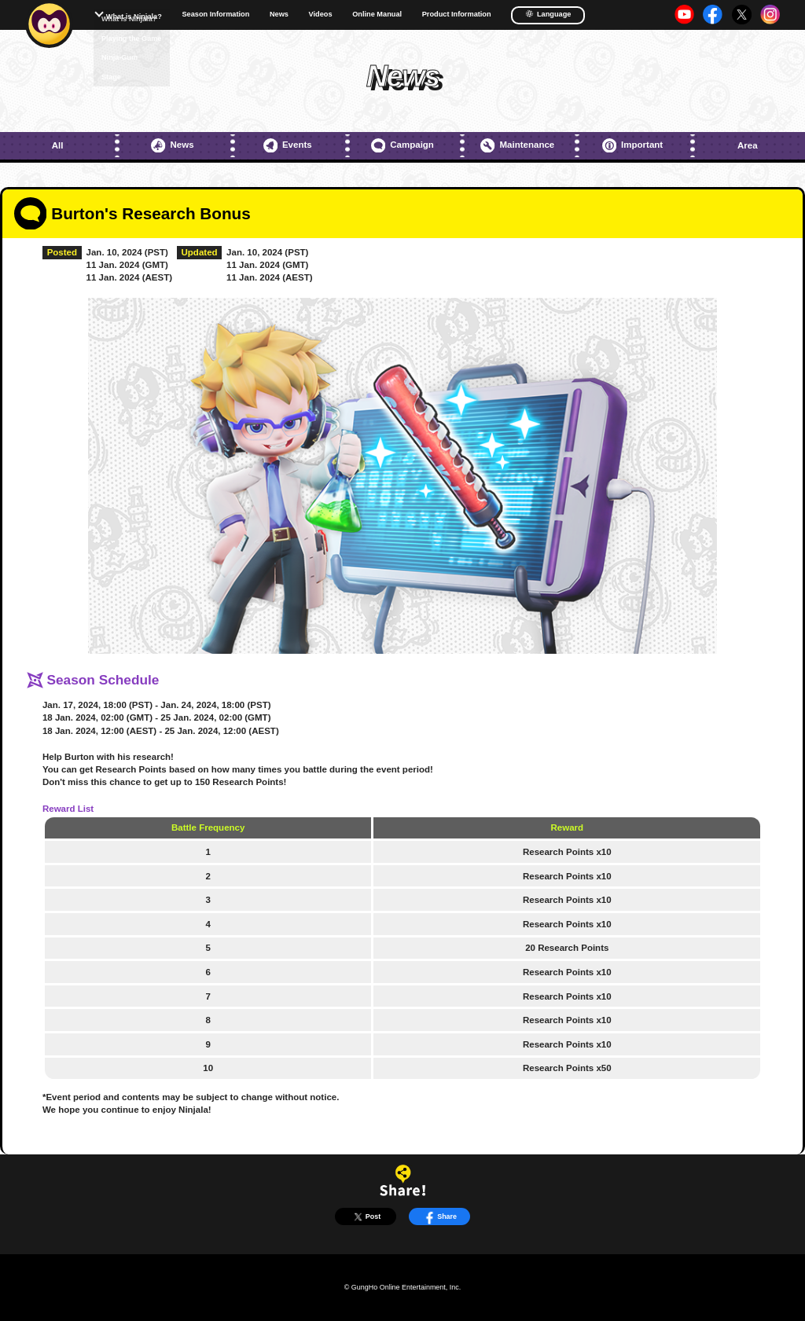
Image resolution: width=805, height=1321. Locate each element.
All (58, 145)
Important (632, 145)
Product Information (456, 14)
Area (747, 145)
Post (366, 1216)
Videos (321, 14)
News (279, 14)
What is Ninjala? (134, 16)
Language (548, 13)
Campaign (402, 145)
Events (287, 145)
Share (439, 1216)
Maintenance (517, 145)
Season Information (215, 14)
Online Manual (377, 14)
